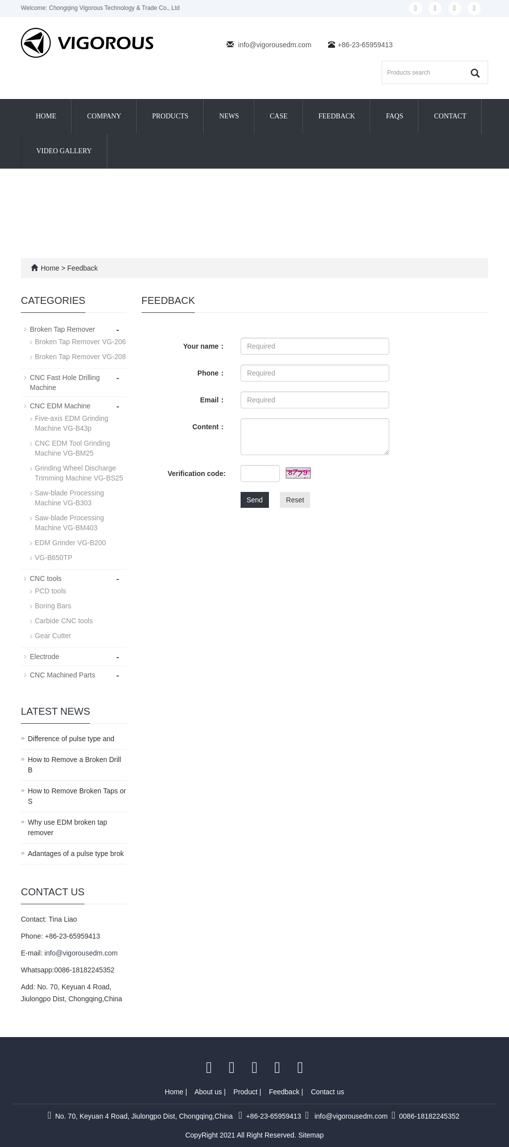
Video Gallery (64, 151)
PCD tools (50, 591)
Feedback (337, 116)
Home (46, 116)
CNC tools (46, 578)
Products (170, 116)
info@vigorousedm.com (274, 45)
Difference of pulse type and (71, 739)
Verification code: (197, 474)
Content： (209, 427)
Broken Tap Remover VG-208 (80, 357)
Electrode (44, 657)
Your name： (204, 346)
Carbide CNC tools (64, 621)
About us (209, 1092)
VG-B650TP (53, 558)
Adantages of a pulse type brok (76, 854)
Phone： (211, 373)
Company (104, 116)
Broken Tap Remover (62, 329)
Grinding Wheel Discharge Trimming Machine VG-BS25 (79, 473)
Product (246, 1092)
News (229, 116)
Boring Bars (53, 606)
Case (279, 116)
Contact (450, 116)
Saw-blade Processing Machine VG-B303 (69, 498)
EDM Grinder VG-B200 (70, 543)
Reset (295, 500)
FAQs (394, 116)
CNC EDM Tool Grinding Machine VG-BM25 (72, 448)
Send (255, 500)
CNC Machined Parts (62, 675)
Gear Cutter (53, 636)
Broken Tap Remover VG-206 (80, 342)
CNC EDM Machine (60, 406)
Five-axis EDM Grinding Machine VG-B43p (71, 423)
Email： (213, 400)
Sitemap (311, 1135)
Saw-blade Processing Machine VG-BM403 (69, 523)
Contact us (327, 1092)
